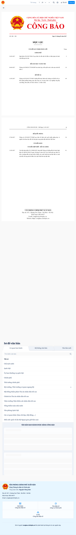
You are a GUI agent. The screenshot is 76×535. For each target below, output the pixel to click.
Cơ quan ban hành (16, 348)
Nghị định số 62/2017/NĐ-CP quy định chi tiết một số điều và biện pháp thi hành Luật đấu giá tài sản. (39, 57)
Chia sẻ (71, 2)
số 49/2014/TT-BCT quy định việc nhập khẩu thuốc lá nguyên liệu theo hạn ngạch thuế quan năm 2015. (37, 436)
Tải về (63, 2)
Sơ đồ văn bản (12, 343)
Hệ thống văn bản (41, 348)
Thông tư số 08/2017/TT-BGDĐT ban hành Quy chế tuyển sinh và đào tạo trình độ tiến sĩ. (39, 68)
